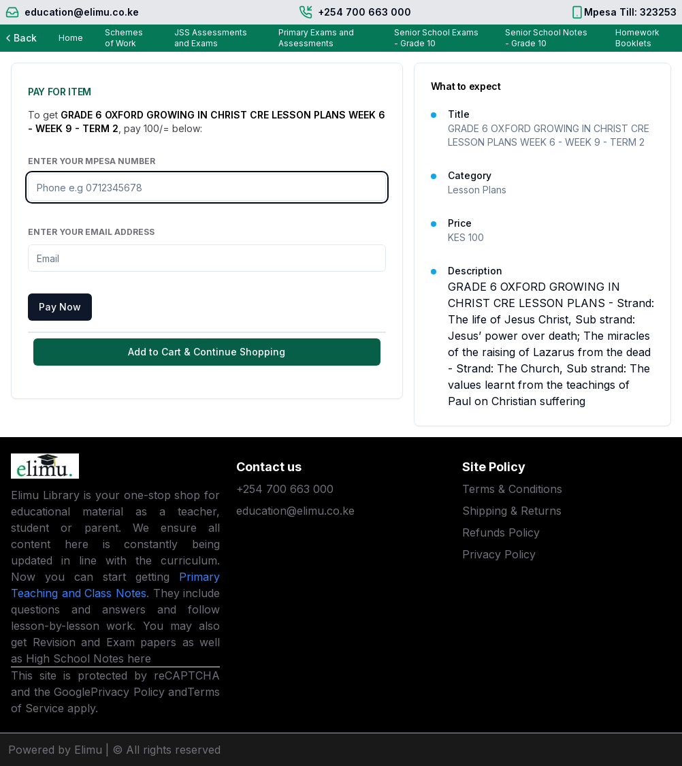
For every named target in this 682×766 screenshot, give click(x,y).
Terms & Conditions (512, 489)
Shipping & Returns (512, 510)
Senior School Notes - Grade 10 (546, 37)
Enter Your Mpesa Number (91, 161)
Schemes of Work (124, 37)
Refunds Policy (501, 532)
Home (71, 38)
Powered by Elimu (55, 749)
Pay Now (60, 307)
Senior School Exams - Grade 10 (436, 37)
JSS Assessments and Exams (210, 37)
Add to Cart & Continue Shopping (206, 351)
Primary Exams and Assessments (316, 37)
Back (20, 38)
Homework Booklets (637, 37)
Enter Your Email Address (91, 232)
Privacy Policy (128, 692)
